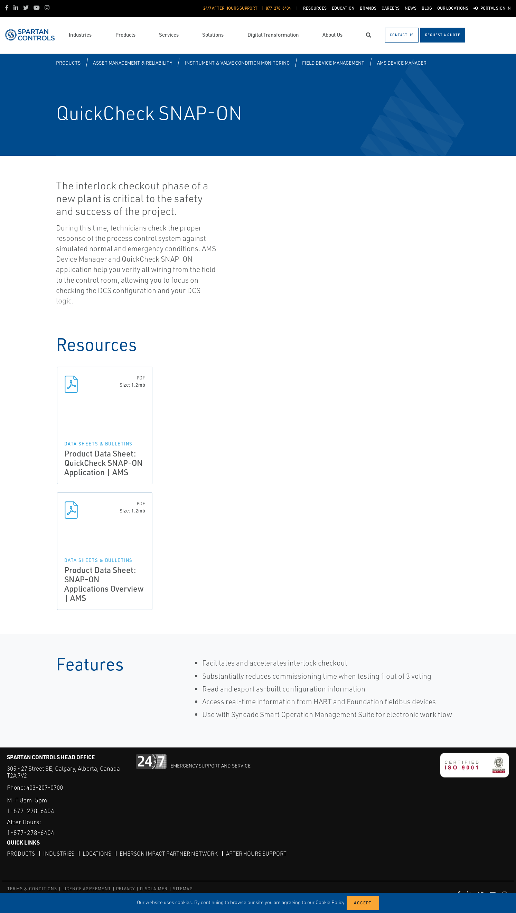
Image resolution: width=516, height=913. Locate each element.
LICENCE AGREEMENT (87, 888)
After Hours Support (256, 853)
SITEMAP (182, 888)
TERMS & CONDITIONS (32, 888)
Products (68, 63)
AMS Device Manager (401, 63)
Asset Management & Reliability (132, 63)
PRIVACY (125, 888)
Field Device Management (333, 63)
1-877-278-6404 (30, 811)
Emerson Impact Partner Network (169, 853)
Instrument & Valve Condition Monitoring (237, 63)
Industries (58, 853)
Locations (97, 853)
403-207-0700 (44, 787)
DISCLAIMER (154, 888)
